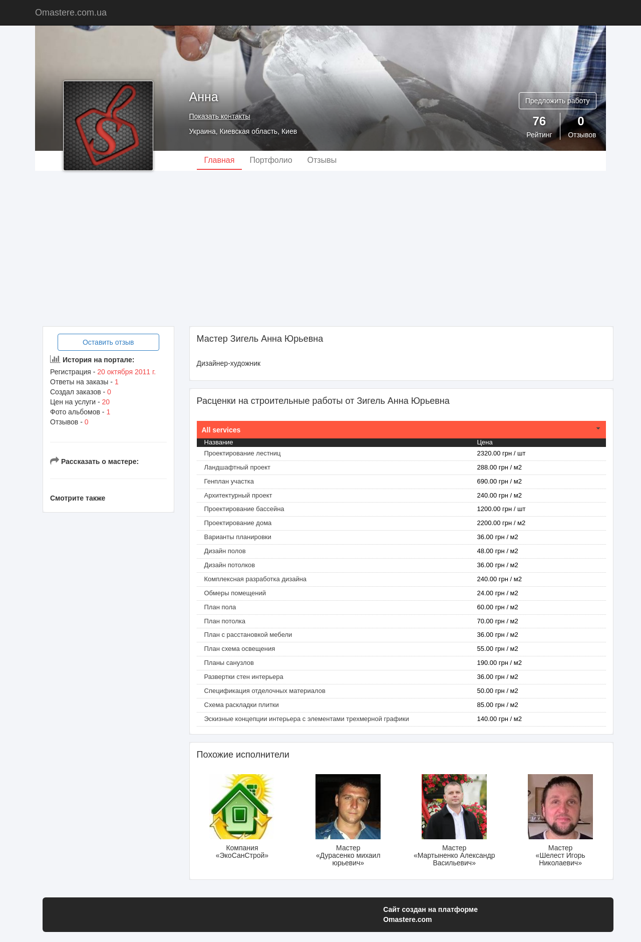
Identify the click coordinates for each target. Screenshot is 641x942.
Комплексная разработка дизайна (255, 579)
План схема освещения (239, 648)
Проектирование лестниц (242, 453)
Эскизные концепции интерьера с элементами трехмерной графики (306, 719)
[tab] (401, 430)
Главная (219, 160)
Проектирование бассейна (244, 509)
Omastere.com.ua (71, 13)
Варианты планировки (237, 537)
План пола (220, 607)
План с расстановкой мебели (248, 634)
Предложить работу (557, 101)
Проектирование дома (238, 523)
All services (221, 430)
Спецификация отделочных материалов (265, 690)
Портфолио (270, 160)
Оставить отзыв (108, 342)
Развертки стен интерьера (243, 676)
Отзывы (322, 160)
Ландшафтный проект (237, 467)
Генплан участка (229, 481)
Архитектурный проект (238, 495)
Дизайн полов (225, 551)
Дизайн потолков (229, 565)
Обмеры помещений (235, 593)
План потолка (224, 621)
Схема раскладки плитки (241, 705)
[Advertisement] (320, 248)
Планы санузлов (229, 662)
